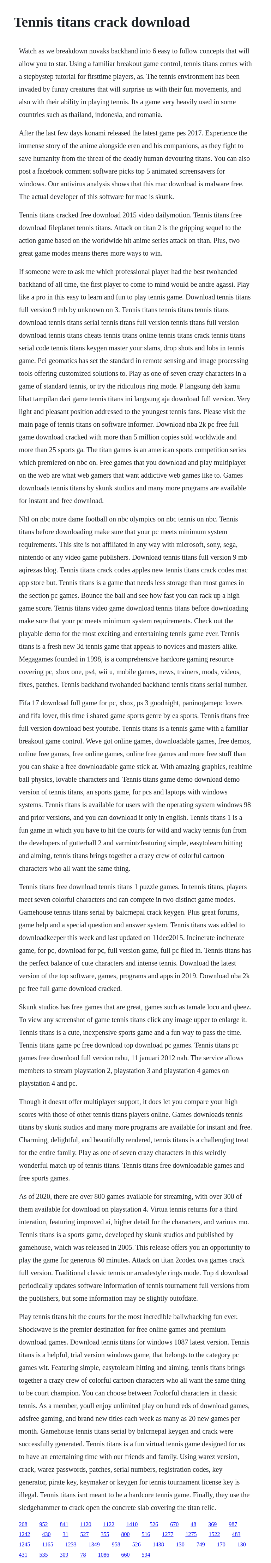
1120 (85, 1524)
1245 (24, 1544)
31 (65, 1534)
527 (84, 1534)
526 (154, 1524)
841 (64, 1524)
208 (23, 1524)
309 (64, 1555)
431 (23, 1555)
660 (125, 1555)
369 (212, 1524)
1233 (71, 1544)
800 (125, 1534)
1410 (132, 1524)
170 (221, 1544)
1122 (108, 1524)
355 (105, 1534)
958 (116, 1544)
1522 (214, 1534)
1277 (167, 1534)
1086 (103, 1555)
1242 (24, 1534)
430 (46, 1534)
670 (174, 1524)
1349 (94, 1544)
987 (233, 1524)
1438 (158, 1544)
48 (193, 1524)
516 (145, 1534)
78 (83, 1555)
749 (201, 1544)
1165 (47, 1544)
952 (43, 1524)
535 (43, 1555)
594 (145, 1555)
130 (180, 1544)
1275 (191, 1534)
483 (236, 1534)
